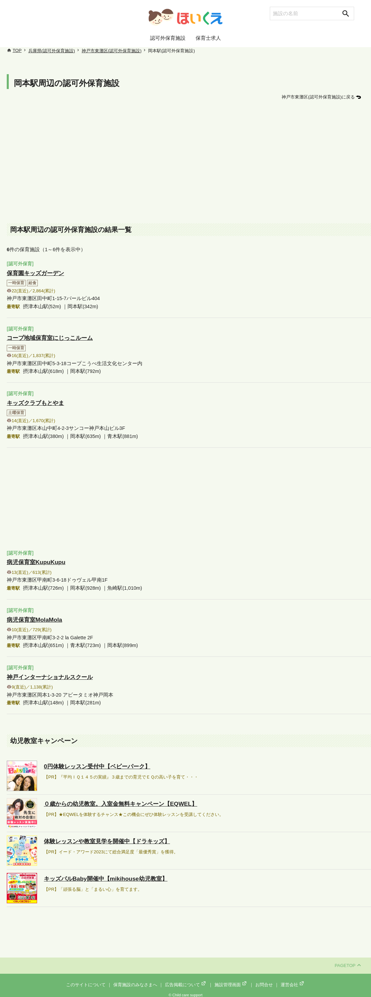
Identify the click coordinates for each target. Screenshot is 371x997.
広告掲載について (186, 980)
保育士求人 (208, 38)
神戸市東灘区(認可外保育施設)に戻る (318, 96)
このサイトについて (86, 980)
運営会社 (293, 980)
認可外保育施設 (168, 38)
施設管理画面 (231, 980)
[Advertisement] (189, 162)
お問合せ (264, 980)
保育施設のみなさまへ (135, 980)
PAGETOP (348, 961)
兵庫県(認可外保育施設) (51, 50)
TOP (17, 50)
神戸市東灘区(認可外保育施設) (112, 50)
